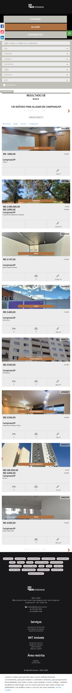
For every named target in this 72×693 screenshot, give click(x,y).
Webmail (36, 661)
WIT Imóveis (6, 124)
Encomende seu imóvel (36, 629)
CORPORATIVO (35, 34)
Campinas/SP (33, 124)
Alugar (35, 27)
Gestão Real (36, 663)
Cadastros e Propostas (36, 627)
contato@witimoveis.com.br (37, 607)
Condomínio (10, 85)
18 (44, 110)
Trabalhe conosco (36, 645)
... (40, 110)
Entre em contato (36, 643)
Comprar (35, 19)
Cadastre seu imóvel (36, 631)
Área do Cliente (36, 649)
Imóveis (23, 124)
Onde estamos (36, 647)
